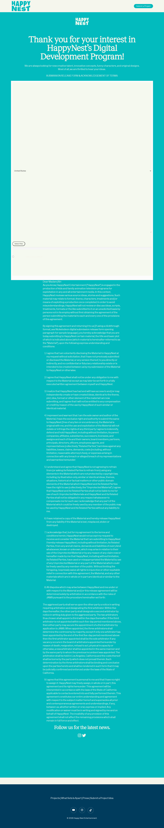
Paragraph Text (19, 205)
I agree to (31, 257)
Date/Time (17, 84)
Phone (15, 178)
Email (15, 192)
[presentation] (30, 271)
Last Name (17, 111)
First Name (17, 97)
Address (16, 124)
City (14, 138)
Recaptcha (16, 263)
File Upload (16, 239)
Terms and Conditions (33, 257)
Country (16, 165)
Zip (14, 151)
